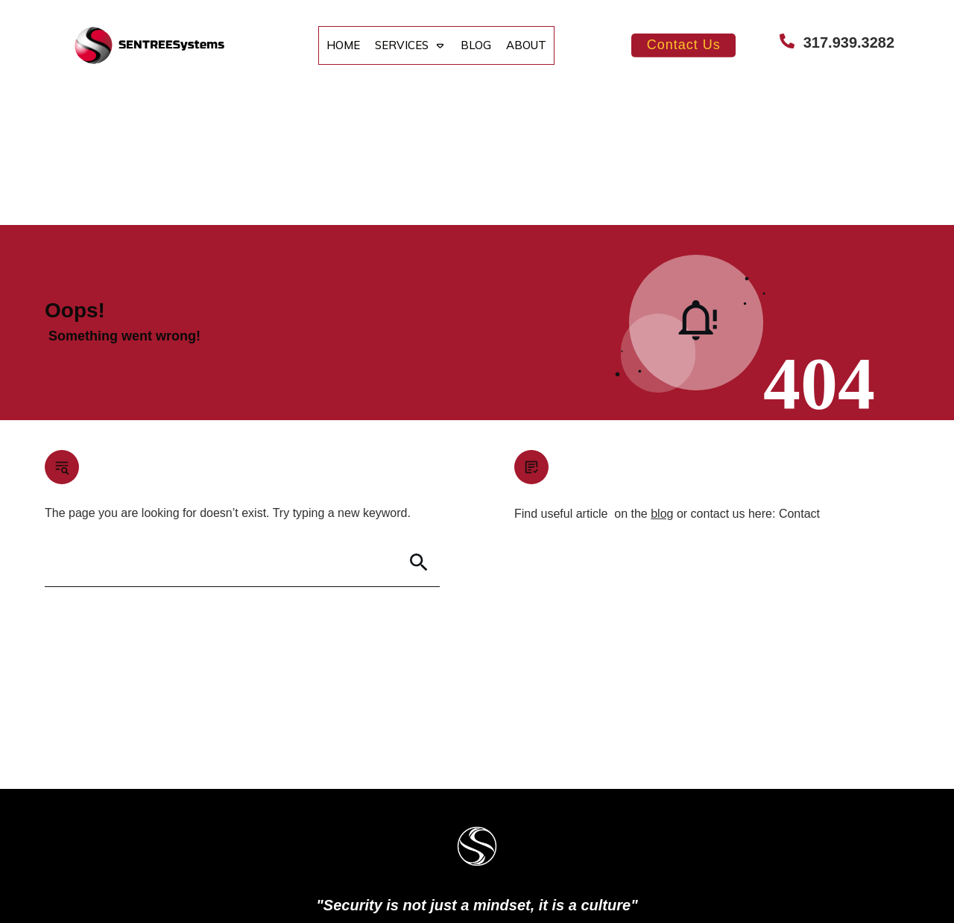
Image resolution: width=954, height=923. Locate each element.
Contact (799, 379)
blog (662, 379)
